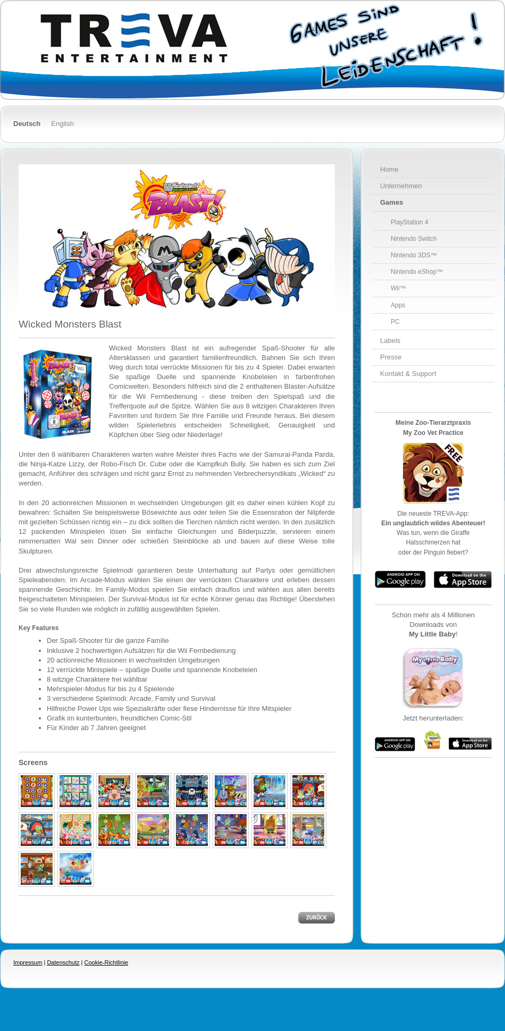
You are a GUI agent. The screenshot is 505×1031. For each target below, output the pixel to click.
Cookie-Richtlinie (107, 962)
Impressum (27, 962)
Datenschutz (63, 962)
